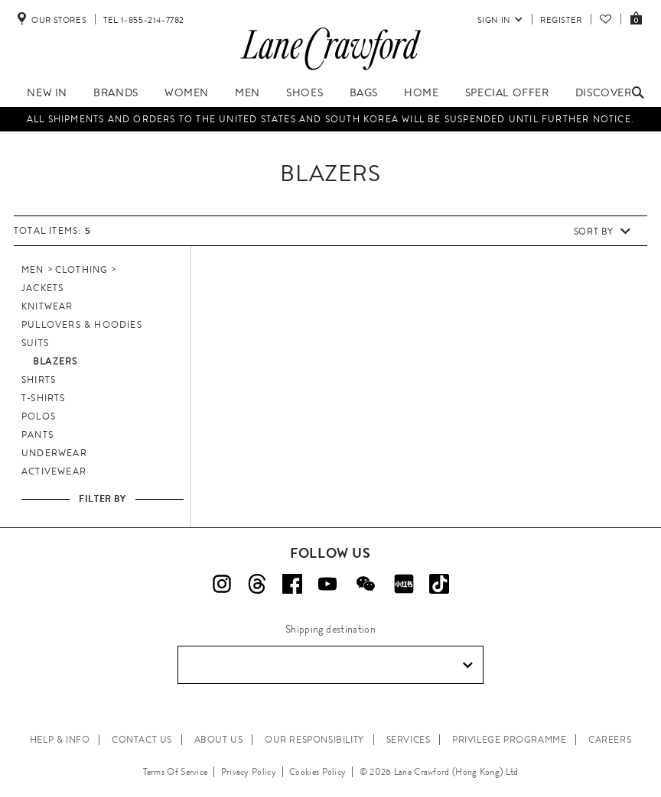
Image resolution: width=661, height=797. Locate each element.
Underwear (54, 453)
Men (247, 92)
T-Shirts (43, 398)
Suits (35, 343)
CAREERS (609, 740)
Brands (115, 92)
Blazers (55, 361)
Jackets (42, 288)
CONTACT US (142, 740)
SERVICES (408, 740)
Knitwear (47, 306)
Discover (603, 92)
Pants (37, 435)
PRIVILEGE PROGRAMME (509, 740)
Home (421, 92)
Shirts (38, 380)
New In (47, 92)
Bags (364, 92)
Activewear (53, 471)
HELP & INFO (60, 740)
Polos (38, 416)
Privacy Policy (248, 772)
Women (186, 92)
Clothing (82, 270)
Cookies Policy (317, 772)
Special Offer (507, 92)
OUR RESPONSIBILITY (314, 740)
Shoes (304, 92)
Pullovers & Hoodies (81, 325)
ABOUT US (218, 740)
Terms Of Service (175, 772)
